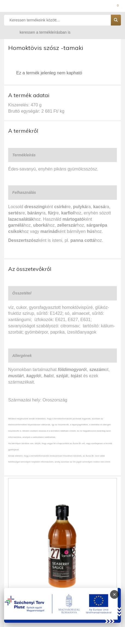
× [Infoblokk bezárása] (114, 594)
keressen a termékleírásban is (40, 32)
